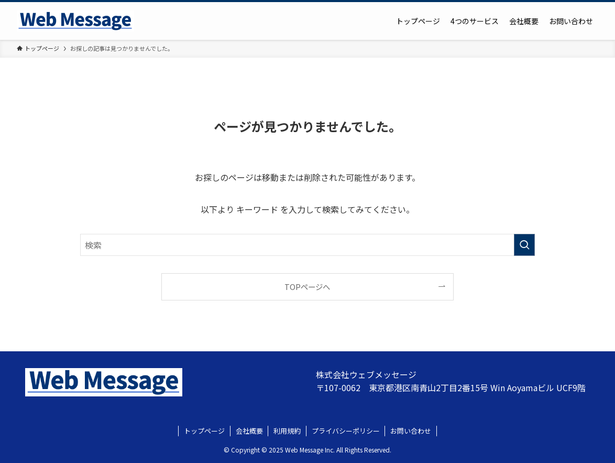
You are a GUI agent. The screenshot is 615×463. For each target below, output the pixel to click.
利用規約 (287, 431)
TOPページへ (307, 286)
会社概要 (249, 431)
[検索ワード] (307, 245)
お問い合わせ (410, 431)
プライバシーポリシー (346, 431)
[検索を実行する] (524, 245)
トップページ (204, 431)
